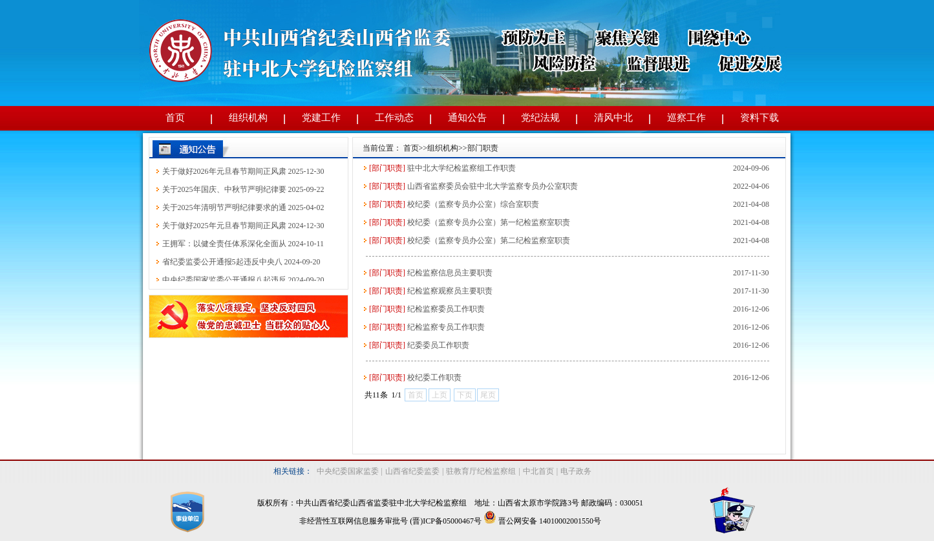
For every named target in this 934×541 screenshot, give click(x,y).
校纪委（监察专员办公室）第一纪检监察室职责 (488, 222)
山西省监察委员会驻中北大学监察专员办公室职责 (492, 186)
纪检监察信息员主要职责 (450, 272)
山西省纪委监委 (412, 471)
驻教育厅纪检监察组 (481, 471)
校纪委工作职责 (434, 377)
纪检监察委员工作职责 (446, 308)
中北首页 (538, 471)
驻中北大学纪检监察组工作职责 (461, 168)
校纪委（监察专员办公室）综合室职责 (473, 204)
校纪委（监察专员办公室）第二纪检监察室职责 (488, 240)
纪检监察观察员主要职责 (450, 290)
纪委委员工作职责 (438, 345)
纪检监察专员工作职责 (446, 327)
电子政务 (575, 471)
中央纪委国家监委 (348, 471)
